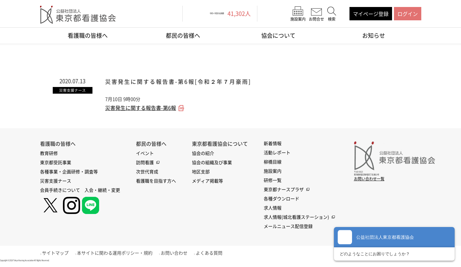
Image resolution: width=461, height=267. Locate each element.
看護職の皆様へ (88, 35)
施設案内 (272, 172)
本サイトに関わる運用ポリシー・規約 (121, 253)
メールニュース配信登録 (288, 227)
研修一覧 (272, 181)
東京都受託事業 (55, 163)
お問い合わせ (184, 253)
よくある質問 (223, 253)
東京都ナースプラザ (284, 190)
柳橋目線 (272, 162)
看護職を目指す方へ (156, 181)
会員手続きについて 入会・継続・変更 (80, 191)
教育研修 (49, 154)
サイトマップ (58, 253)
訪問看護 (145, 163)
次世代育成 (147, 172)
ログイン (407, 13)
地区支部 (201, 172)
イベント (145, 154)
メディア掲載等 (207, 181)
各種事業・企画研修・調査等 (69, 172)
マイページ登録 (371, 13)
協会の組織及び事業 (212, 163)
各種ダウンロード (281, 199)
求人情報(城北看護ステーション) (296, 218)
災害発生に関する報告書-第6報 (140, 109)
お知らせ (373, 35)
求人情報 (272, 208)
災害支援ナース (55, 181)
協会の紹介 (203, 154)
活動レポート (277, 153)
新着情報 (272, 144)
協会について (278, 35)
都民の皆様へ (183, 35)
